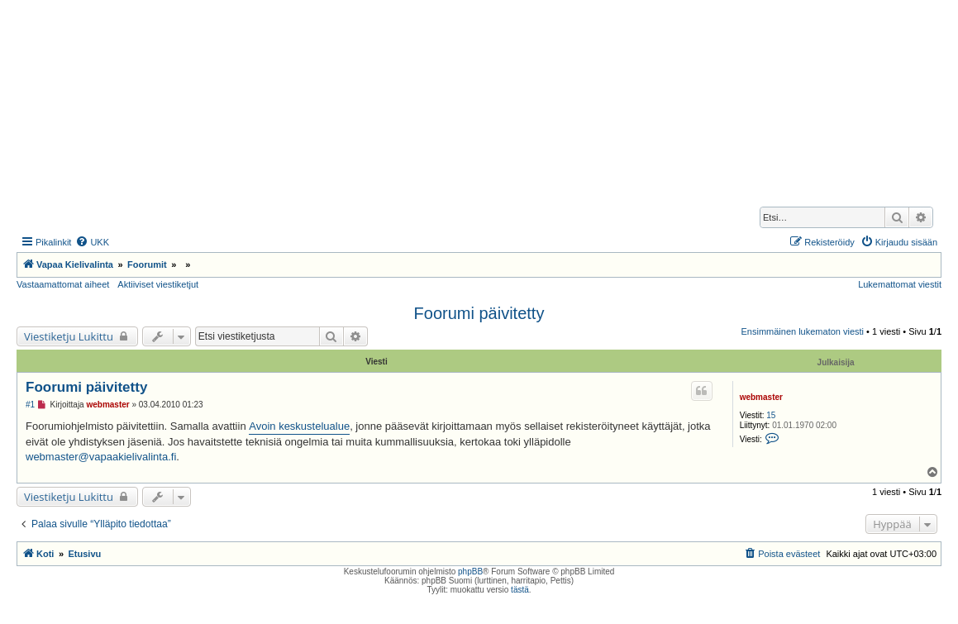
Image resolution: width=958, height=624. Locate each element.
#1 (30, 404)
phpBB (470, 571)
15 (770, 415)
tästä (520, 589)
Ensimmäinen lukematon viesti (802, 331)
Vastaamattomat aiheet (63, 284)
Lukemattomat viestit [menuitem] (899, 284)
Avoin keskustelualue (299, 426)
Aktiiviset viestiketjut (157, 284)
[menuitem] (92, 242)
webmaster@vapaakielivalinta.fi (101, 456)
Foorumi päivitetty (479, 313)
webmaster (761, 397)
